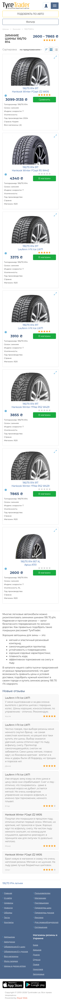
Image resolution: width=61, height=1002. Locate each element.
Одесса (37, 959)
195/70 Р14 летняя (12, 883)
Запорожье (38, 974)
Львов (36, 964)
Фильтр (30, 21)
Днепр (36, 954)
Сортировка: (9, 49)
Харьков (37, 950)
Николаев (38, 969)
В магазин (44, 178)
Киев (35, 945)
